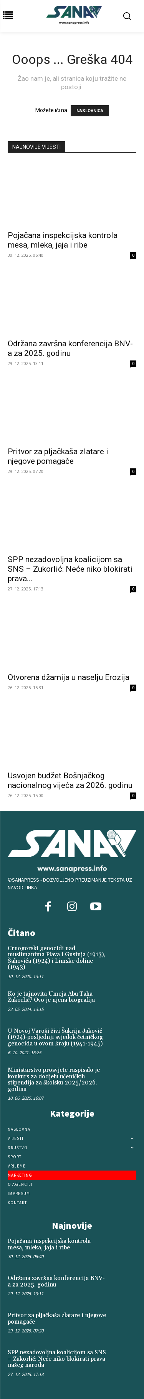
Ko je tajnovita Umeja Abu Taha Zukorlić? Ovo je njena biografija (51, 997)
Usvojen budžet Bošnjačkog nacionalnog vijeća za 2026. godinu (70, 780)
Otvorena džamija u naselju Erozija (68, 677)
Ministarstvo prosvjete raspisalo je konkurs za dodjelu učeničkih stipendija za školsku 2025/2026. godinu (54, 1079)
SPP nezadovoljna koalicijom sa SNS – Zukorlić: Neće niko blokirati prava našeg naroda (57, 1359)
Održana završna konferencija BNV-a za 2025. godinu (70, 348)
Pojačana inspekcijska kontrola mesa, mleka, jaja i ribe (63, 240)
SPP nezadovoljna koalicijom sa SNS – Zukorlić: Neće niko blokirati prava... (70, 569)
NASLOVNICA (89, 110)
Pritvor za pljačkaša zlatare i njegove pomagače (58, 456)
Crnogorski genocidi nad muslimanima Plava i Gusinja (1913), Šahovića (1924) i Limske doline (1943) (56, 958)
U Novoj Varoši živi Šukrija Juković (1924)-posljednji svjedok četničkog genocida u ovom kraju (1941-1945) (55, 1037)
